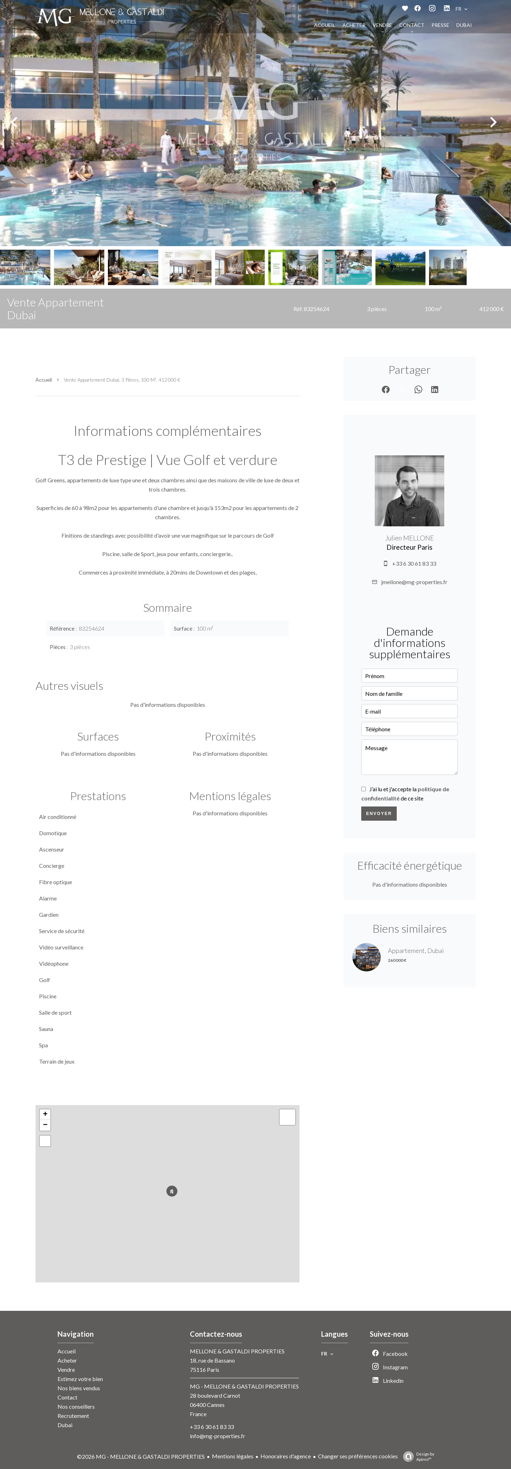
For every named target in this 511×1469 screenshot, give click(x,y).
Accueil (43, 380)
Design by (417, 1456)
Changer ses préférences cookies (358, 1456)
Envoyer (379, 813)
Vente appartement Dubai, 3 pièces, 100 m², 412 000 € (122, 380)
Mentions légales (232, 1456)
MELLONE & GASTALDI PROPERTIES (237, 1351)
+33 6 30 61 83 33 (414, 563)
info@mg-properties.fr (217, 1435)
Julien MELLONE (409, 538)
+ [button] (45, 1114)
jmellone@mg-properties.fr (414, 581)
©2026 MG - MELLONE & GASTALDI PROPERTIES (141, 1456)
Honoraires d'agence (285, 1456)
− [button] (45, 1125)
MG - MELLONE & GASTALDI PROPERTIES (244, 1386)
